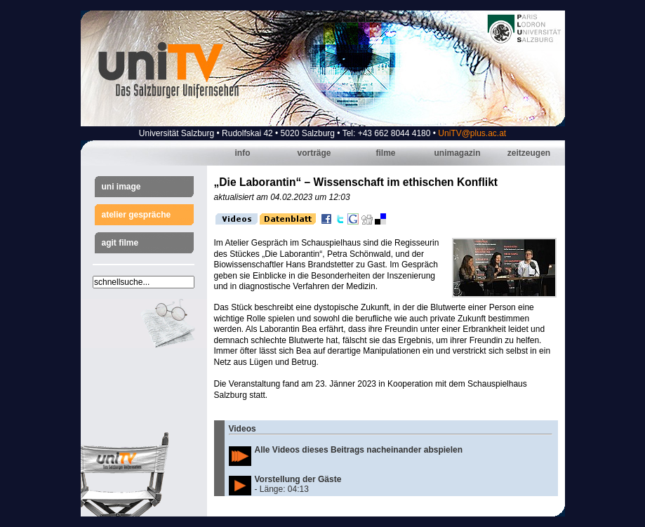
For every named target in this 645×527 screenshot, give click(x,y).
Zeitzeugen (528, 153)
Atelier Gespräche (136, 215)
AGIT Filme (120, 243)
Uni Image (121, 187)
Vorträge (314, 153)
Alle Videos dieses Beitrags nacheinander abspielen (359, 450)
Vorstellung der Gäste (298, 479)
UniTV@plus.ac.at (472, 133)
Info (243, 153)
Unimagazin (457, 153)
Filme (385, 153)
